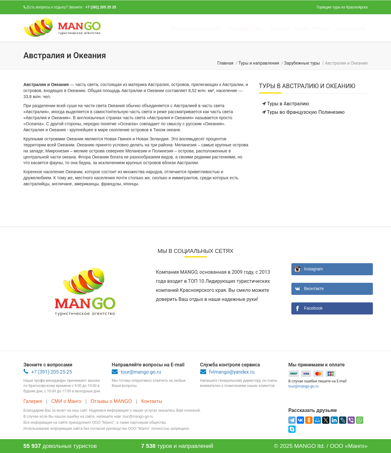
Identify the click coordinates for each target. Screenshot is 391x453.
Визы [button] (300, 28)
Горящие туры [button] (245, 28)
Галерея (33, 401)
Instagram (313, 268)
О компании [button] (350, 28)
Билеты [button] (280, 28)
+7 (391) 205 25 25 (100, 7)
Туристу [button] (322, 28)
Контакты (152, 401)
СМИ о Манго (67, 401)
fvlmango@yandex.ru (232, 372)
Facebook (313, 308)
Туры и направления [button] (195, 28)
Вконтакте (314, 288)
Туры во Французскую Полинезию (306, 112)
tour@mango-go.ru (141, 372)
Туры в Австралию (288, 104)
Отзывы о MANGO (112, 401)
